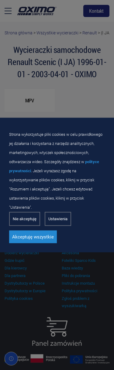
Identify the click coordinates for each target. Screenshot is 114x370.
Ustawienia (57, 219)
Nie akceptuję (24, 219)
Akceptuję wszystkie (33, 237)
